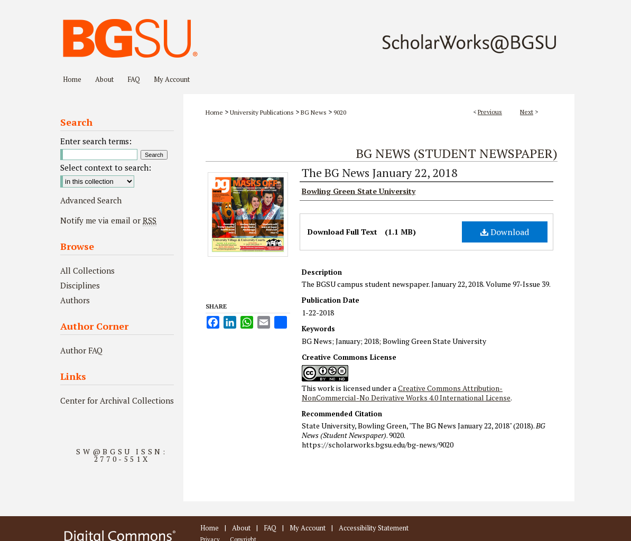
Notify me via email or (108, 220)
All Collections (87, 270)
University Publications (262, 112)
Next (526, 112)
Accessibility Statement (374, 528)
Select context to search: (105, 167)
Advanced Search (91, 200)
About (241, 528)
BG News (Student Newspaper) (457, 153)
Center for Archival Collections (117, 400)
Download (504, 232)
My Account (308, 528)
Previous (490, 112)
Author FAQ (81, 350)
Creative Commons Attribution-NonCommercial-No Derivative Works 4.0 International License (406, 393)
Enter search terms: (96, 141)
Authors (75, 300)
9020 (339, 112)
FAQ (270, 528)
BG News (314, 112)
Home (214, 112)
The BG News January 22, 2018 (380, 172)
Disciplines (80, 285)
